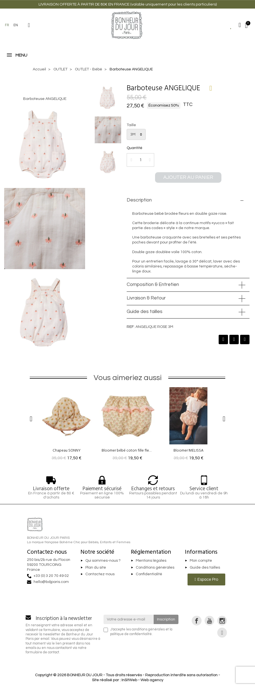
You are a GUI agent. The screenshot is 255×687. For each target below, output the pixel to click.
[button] (29, 25)
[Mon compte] (240, 25)
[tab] (188, 200)
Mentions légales (151, 561)
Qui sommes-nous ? (103, 561)
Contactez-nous (100, 574)
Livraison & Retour (146, 298)
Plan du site (95, 567)
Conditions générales (155, 567)
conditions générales (148, 629)
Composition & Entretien (153, 284)
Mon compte (201, 561)
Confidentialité (149, 574)
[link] (196, 620)
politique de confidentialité (131, 634)
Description (139, 200)
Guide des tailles (144, 311)
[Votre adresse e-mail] (129, 619)
